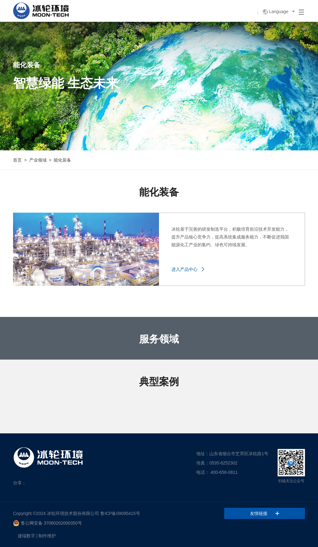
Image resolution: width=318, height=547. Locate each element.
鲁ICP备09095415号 (120, 513)
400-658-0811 (224, 472)
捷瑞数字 (26, 535)
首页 (17, 160)
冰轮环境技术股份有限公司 (73, 513)
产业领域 (38, 160)
